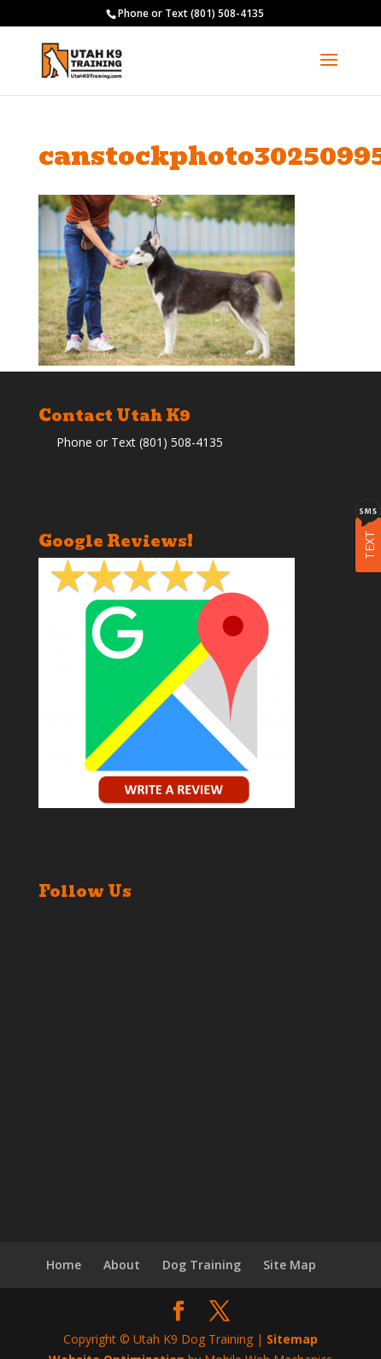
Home (63, 1264)
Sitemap (292, 1339)
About (121, 1264)
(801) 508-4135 (227, 13)
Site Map (289, 1264)
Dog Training (201, 1264)
